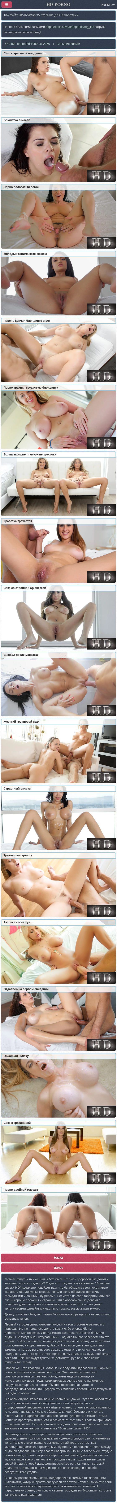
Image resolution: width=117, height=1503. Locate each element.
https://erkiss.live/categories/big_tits (70, 27)
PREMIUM (108, 4)
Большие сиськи (68, 43)
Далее (58, 1267)
